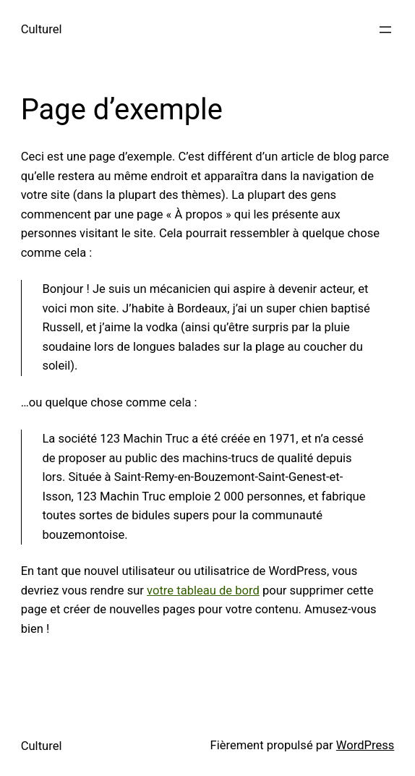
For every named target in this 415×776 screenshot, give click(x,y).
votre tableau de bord (203, 590)
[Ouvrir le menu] (385, 29)
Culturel (41, 29)
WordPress (365, 745)
